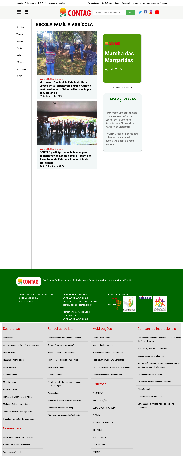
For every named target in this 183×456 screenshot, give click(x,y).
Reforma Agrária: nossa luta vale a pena (155, 348)
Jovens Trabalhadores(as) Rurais (17, 411)
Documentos (22, 69)
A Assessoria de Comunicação (16, 445)
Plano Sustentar (145, 389)
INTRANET (97, 430)
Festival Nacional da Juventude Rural (109, 352)
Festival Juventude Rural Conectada (108, 360)
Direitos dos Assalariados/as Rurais (64, 415)
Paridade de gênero (56, 367)
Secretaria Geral (10, 352)
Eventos (136, 3)
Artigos (19, 41)
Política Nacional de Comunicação (18, 437)
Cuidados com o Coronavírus (150, 396)
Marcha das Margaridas (103, 345)
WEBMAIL (97, 415)
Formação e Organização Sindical (17, 397)
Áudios (19, 55)
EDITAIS (96, 452)
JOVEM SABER (99, 437)
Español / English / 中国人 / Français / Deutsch (41, 3)
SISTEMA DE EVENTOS (103, 422)
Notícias (20, 27)
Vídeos (19, 34)
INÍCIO (19, 76)
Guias (117, 3)
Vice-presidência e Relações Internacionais (22, 345)
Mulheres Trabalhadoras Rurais (16, 404)
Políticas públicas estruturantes (62, 352)
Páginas (20, 62)
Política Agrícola (10, 375)
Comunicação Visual (12, 452)
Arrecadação (93, 3)
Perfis (19, 48)
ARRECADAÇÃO (100, 400)
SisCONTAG (107, 3)
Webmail (126, 3)
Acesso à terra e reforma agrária (62, 345)
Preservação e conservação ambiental (64, 400)
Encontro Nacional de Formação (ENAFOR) (111, 367)
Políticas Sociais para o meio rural (63, 360)
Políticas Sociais (10, 389)
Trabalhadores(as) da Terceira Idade (18, 419)
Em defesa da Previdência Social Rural (154, 382)
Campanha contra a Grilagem (150, 374)
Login (164, 3)
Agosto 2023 (113, 69)
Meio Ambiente (9, 382)
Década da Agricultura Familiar (151, 356)
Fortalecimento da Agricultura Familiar (64, 338)
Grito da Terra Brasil (101, 338)
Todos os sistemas (150, 3)
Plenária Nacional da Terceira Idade (108, 375)
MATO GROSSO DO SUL (51, 79)
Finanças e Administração (14, 360)
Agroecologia (53, 393)
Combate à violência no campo (61, 408)
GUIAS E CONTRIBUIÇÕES (104, 408)
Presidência (8, 338)
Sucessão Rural (55, 375)
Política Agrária (9, 367)
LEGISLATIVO (99, 445)
